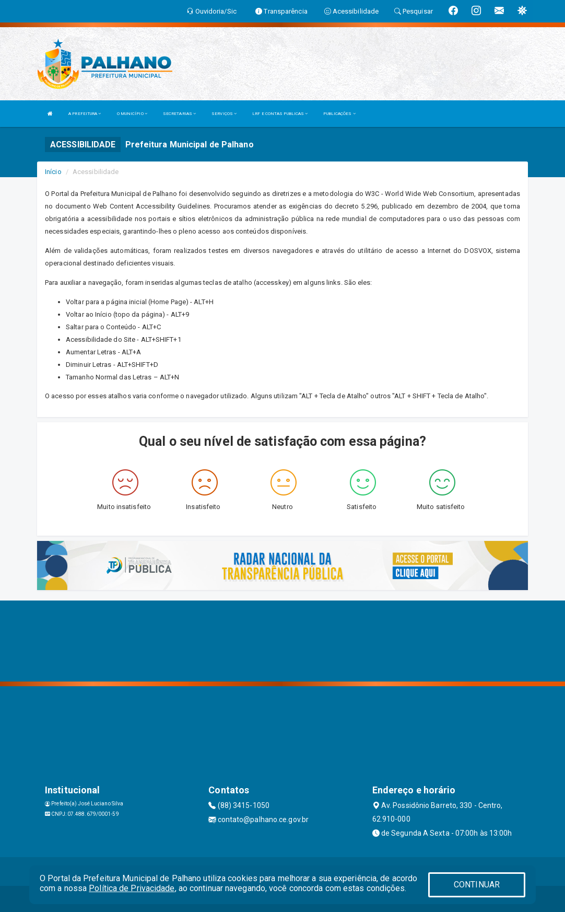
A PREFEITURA (84, 113)
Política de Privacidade (131, 888)
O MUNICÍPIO (132, 113)
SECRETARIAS (179, 113)
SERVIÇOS (224, 113)
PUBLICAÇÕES (339, 113)
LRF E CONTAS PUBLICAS (280, 113)
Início (53, 172)
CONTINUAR (477, 885)
